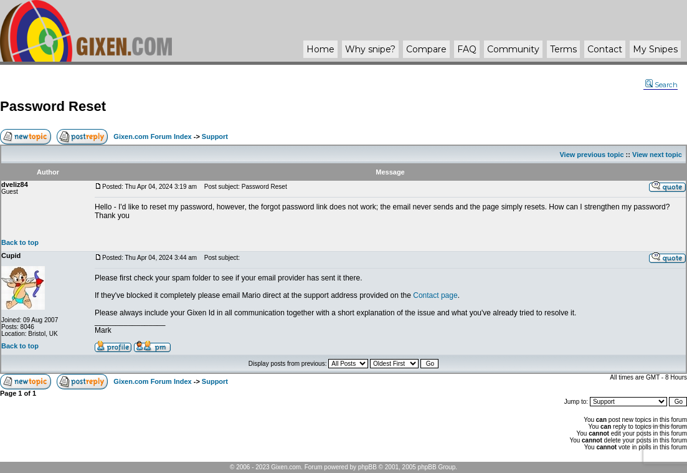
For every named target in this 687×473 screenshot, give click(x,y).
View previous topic (591, 154)
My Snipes (655, 49)
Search (661, 84)
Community (513, 49)
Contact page (435, 295)
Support (215, 136)
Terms (563, 49)
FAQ (466, 49)
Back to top (20, 242)
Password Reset (53, 106)
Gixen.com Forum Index (152, 136)
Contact (604, 49)
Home (320, 49)
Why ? (370, 49)
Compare (426, 49)
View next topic (657, 154)
